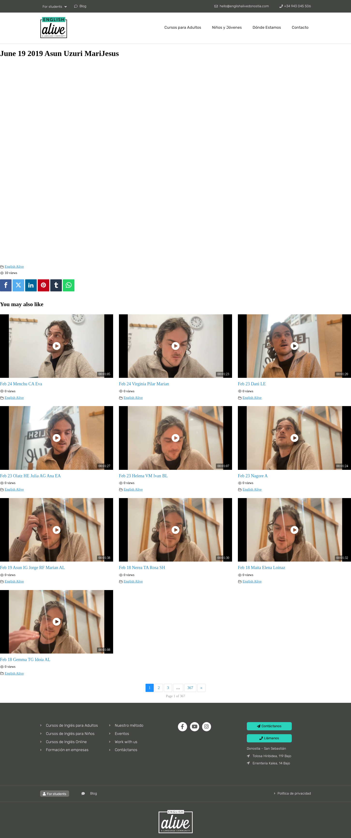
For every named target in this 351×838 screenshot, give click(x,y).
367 (190, 688)
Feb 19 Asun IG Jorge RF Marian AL (32, 567)
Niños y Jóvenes (227, 27)
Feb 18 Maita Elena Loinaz (261, 567)
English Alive (14, 266)
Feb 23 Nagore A (253, 475)
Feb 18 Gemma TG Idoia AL (25, 659)
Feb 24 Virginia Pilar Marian (144, 383)
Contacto (300, 27)
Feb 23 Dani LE (252, 383)
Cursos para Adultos (182, 27)
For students (55, 6)
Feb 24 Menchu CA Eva (21, 383)
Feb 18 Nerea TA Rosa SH (142, 567)
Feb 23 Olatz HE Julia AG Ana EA (30, 475)
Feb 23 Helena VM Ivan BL (143, 475)
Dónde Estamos (267, 27)
